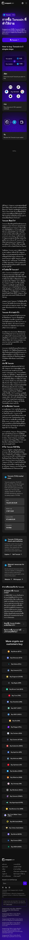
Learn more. (9, 904)
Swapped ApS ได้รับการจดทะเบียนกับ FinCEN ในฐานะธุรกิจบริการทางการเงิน (11, 935)
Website (8, 579)
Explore (8, 554)
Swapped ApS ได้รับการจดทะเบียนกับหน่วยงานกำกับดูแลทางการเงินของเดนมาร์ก (11, 915)
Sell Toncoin (17, 554)
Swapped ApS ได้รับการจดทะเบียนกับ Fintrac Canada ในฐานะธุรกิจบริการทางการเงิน (11, 924)
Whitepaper (18, 579)
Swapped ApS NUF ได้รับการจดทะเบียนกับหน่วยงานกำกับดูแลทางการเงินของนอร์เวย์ (12, 919)
